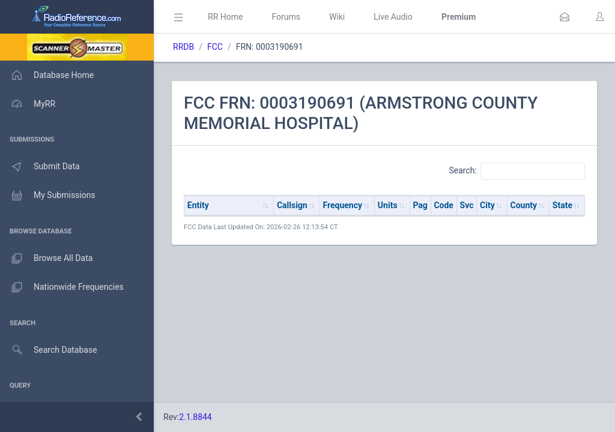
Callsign (292, 205)
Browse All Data (46, 258)
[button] (564, 17)
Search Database (48, 350)
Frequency (343, 205)
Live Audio (393, 17)
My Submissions (47, 195)
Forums (285, 17)
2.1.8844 (195, 417)
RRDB (183, 47)
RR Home (225, 17)
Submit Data (40, 166)
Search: (517, 171)
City (487, 205)
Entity (198, 205)
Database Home (47, 75)
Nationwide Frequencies (62, 287)
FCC (215, 47)
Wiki (337, 17)
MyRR (27, 103)
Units (388, 205)
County (524, 205)
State (562, 205)
